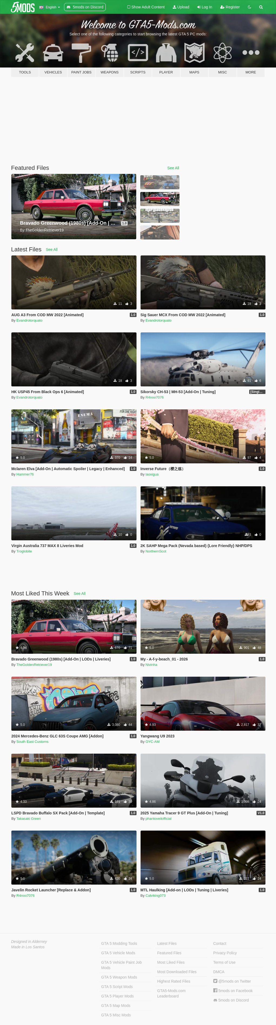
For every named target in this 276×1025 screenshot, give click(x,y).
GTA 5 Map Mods (115, 1005)
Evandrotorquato (29, 320)
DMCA (218, 972)
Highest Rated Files (173, 981)
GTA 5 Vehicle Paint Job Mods (121, 965)
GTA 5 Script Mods (116, 986)
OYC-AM (152, 742)
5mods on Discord (231, 1000)
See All (173, 168)
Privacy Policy (225, 953)
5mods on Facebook (233, 990)
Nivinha (151, 665)
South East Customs (32, 742)
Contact (219, 943)
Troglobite (24, 551)
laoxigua (151, 474)
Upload (181, 7)
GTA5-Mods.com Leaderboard (171, 993)
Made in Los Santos (28, 947)
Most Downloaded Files (177, 972)
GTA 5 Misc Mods (116, 1015)
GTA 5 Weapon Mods (119, 977)
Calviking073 (155, 895)
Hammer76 (25, 474)
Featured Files (169, 953)
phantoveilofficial (158, 819)
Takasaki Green (28, 819)
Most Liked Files (171, 962)
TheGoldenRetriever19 (34, 665)
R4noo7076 (154, 397)
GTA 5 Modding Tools (119, 943)
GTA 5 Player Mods (117, 996)
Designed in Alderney (29, 941)
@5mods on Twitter (232, 981)
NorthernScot (155, 551)
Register (230, 7)
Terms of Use (224, 962)
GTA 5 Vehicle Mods (118, 953)
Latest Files (167, 943)
